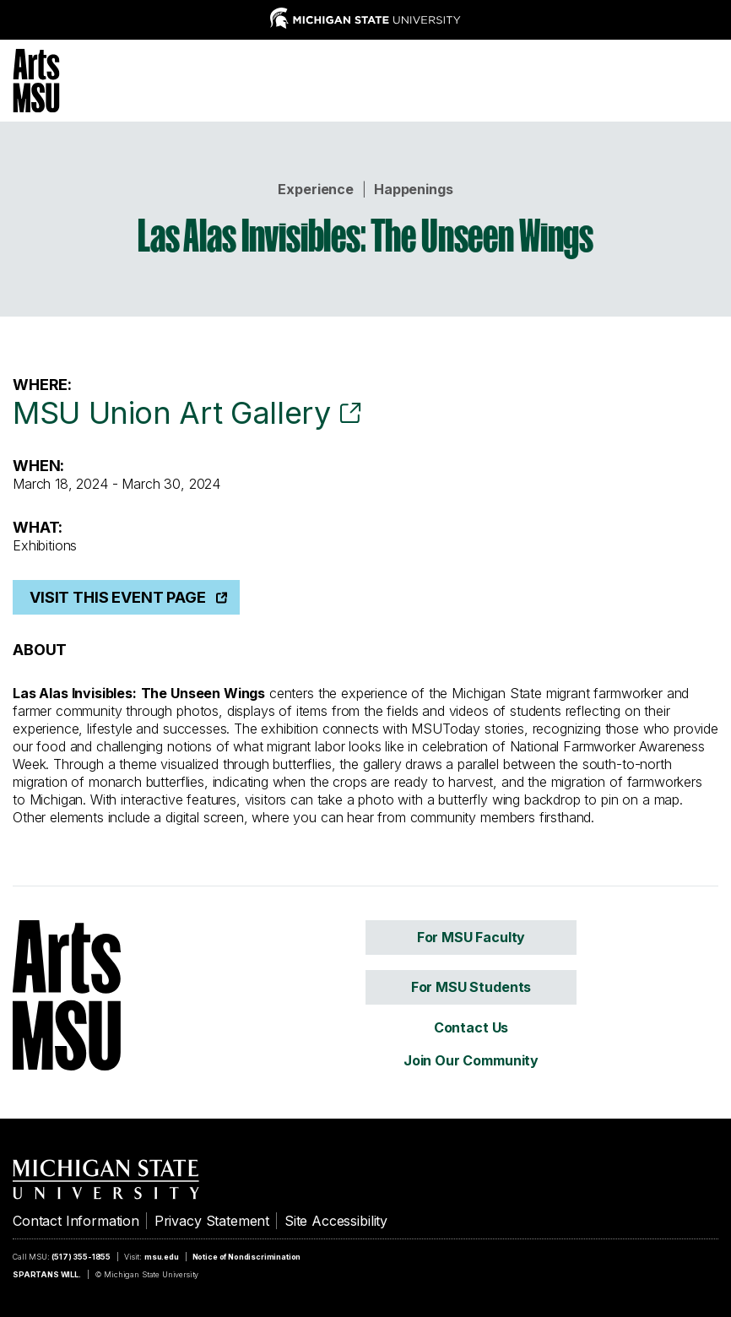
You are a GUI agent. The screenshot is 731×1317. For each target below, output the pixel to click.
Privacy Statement (211, 1220)
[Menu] (705, 78)
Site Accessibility (335, 1220)
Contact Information (76, 1220)
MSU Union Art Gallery (171, 412)
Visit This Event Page (118, 597)
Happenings (413, 189)
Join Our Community (471, 1060)
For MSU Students (471, 986)
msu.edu (161, 1256)
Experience (315, 189)
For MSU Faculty (471, 937)
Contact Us (471, 1027)
